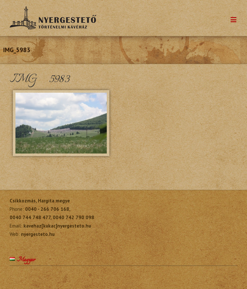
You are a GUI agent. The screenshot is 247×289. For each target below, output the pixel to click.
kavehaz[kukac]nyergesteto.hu (57, 226)
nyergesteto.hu (38, 234)
